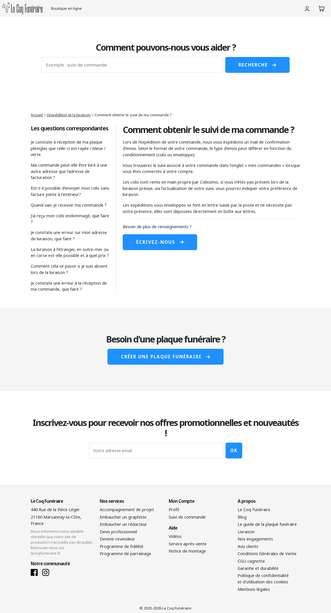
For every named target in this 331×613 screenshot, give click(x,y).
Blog (242, 517)
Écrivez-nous (160, 242)
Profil (174, 509)
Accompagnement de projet (127, 509)
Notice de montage (187, 551)
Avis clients (248, 546)
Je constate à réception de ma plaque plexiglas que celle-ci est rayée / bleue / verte (68, 148)
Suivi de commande (187, 517)
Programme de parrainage (125, 553)
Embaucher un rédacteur (123, 524)
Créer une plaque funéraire (165, 356)
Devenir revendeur (117, 539)
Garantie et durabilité (258, 568)
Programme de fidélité (121, 546)
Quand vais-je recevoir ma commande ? (69, 205)
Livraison (246, 531)
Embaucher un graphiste (123, 517)
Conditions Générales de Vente (267, 553)
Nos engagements (255, 539)
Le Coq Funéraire (254, 509)
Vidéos (175, 536)
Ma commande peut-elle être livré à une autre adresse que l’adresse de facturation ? (69, 171)
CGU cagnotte (251, 561)
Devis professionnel (118, 531)
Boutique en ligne (66, 8)
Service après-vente (188, 544)
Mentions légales (254, 589)
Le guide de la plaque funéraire (267, 524)
